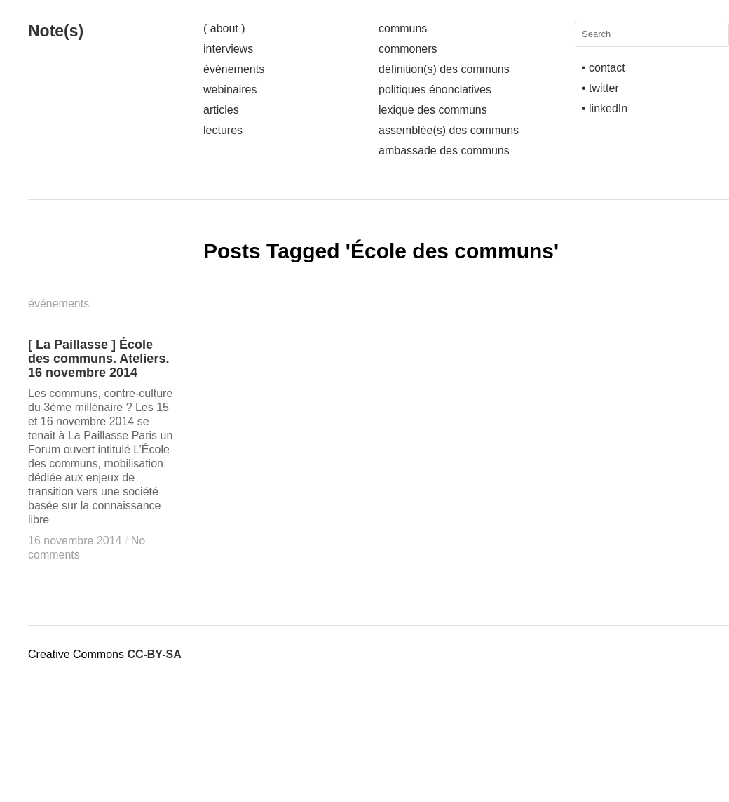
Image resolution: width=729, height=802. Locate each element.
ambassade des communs (444, 150)
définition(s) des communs (444, 69)
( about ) (224, 28)
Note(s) (55, 31)
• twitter (600, 88)
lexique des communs (433, 110)
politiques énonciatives (435, 89)
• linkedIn (604, 108)
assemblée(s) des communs (449, 130)
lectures (223, 130)
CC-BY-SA (154, 654)
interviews (228, 49)
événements (233, 69)
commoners (408, 49)
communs (403, 28)
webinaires (230, 89)
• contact (603, 68)
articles (221, 110)
